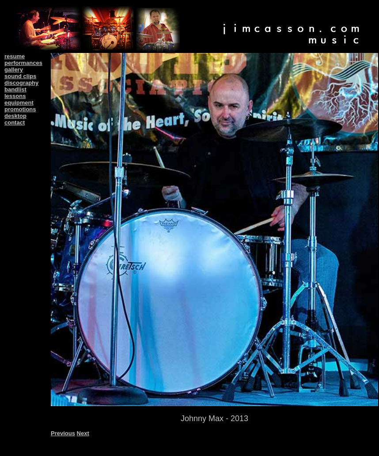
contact (14, 122)
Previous (63, 433)
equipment (19, 102)
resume (14, 56)
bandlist (15, 89)
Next (83, 433)
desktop (15, 116)
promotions (20, 109)
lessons (15, 96)
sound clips (20, 76)
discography (21, 82)
